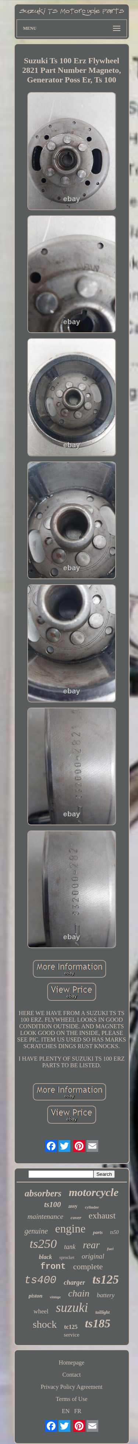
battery (105, 1295)
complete (88, 1266)
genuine (35, 1231)
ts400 (40, 1280)
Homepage (71, 1362)
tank (69, 1246)
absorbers (43, 1193)
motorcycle (93, 1192)
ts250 (43, 1243)
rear (91, 1244)
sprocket (66, 1257)
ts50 (114, 1232)
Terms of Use (72, 1399)
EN (66, 1411)
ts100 (52, 1204)
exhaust (102, 1215)
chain (78, 1293)
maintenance (45, 1216)
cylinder (92, 1207)
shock (45, 1324)
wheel (41, 1311)
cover (76, 1217)
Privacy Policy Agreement (72, 1387)
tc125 (70, 1327)
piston (36, 1296)
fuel (110, 1248)
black (45, 1257)
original (93, 1256)
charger (74, 1282)
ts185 (97, 1323)
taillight (102, 1312)
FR (77, 1411)
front (53, 1266)
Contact (72, 1375)
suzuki (72, 1308)
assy (73, 1206)
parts (98, 1232)
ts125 (105, 1279)
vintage (55, 1297)
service (71, 1335)
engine (70, 1228)
